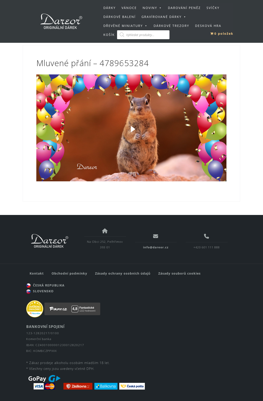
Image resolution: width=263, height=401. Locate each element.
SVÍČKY (213, 8)
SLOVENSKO (40, 291)
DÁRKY (109, 8)
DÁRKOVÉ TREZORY (171, 26)
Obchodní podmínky (69, 273)
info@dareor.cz (155, 247)
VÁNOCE (129, 8)
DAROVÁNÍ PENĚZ (184, 8)
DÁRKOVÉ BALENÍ (119, 17)
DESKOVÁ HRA (208, 26)
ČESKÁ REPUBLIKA (45, 285)
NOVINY (152, 8)
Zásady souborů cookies (179, 273)
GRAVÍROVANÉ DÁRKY (164, 17)
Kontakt (37, 273)
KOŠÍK (109, 35)
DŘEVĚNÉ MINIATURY (125, 26)
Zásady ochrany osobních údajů (122, 273)
